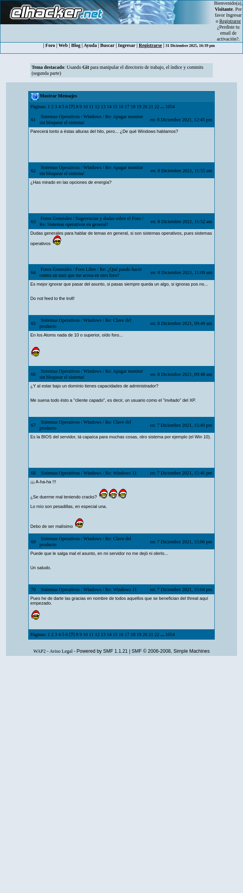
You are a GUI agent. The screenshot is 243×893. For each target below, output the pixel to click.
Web (63, 45)
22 (156, 106)
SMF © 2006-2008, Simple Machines (171, 651)
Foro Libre (86, 269)
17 (126, 106)
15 (115, 106)
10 (85, 106)
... (162, 106)
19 (138, 106)
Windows (93, 116)
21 (150, 106)
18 (132, 106)
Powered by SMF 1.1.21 (102, 651)
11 (91, 106)
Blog (75, 45)
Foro (50, 45)
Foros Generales (56, 218)
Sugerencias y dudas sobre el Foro (108, 218)
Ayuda (90, 45)
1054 (170, 106)
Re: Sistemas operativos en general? (73, 224)
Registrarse (150, 45)
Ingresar (234, 15)
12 (97, 106)
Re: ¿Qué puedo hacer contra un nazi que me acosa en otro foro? (90, 272)
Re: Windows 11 (121, 473)
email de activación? (228, 36)
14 (109, 106)
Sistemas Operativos (60, 116)
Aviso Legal (60, 651)
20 (144, 106)
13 (103, 106)
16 (121, 106)
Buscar (107, 45)
